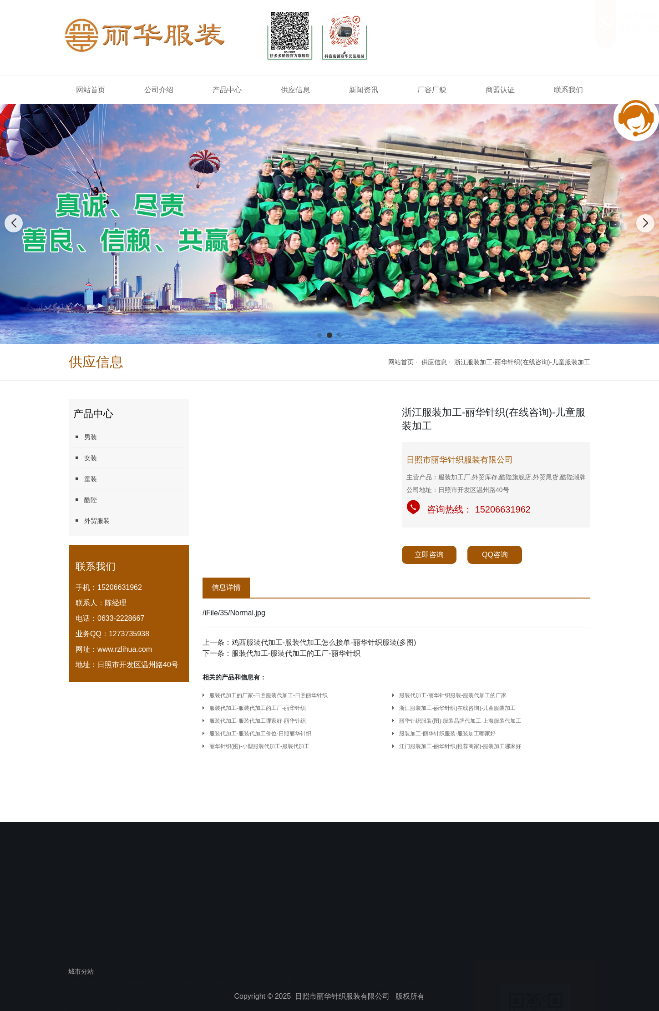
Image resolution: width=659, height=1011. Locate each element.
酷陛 (85, 499)
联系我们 (568, 90)
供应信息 (295, 90)
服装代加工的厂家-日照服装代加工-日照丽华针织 (268, 695)
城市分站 (81, 971)
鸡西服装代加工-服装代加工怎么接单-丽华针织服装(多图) (324, 642)
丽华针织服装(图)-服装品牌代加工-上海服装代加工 (460, 721)
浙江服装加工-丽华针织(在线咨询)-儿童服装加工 (522, 362)
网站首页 (90, 90)
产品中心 (227, 90)
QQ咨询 (495, 554)
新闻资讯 (363, 90)
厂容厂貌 (431, 90)
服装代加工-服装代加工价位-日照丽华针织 (260, 733)
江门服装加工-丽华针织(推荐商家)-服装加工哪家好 (460, 746)
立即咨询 (429, 554)
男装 (85, 437)
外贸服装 (91, 520)
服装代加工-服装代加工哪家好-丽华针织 (257, 721)
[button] (319, 335)
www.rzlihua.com (124, 649)
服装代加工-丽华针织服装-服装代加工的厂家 (453, 695)
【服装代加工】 (128, 816)
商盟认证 (500, 90)
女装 (85, 458)
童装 (85, 479)
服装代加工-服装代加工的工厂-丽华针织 (296, 653)
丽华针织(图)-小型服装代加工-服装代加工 (259, 746)
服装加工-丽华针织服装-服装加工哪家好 (447, 733)
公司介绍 (158, 90)
